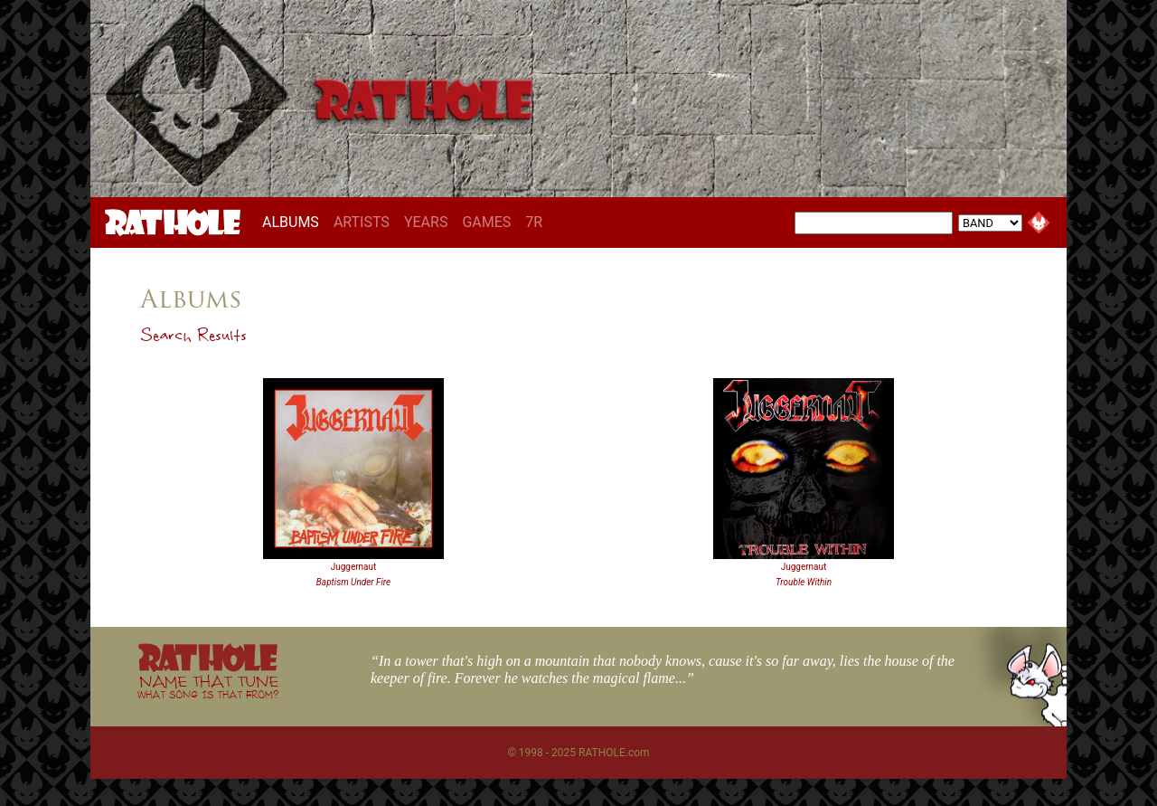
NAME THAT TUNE (207, 686)
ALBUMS (294, 222)
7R (533, 222)
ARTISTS (362, 222)
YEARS (426, 222)
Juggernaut (354, 567)
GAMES (486, 222)
